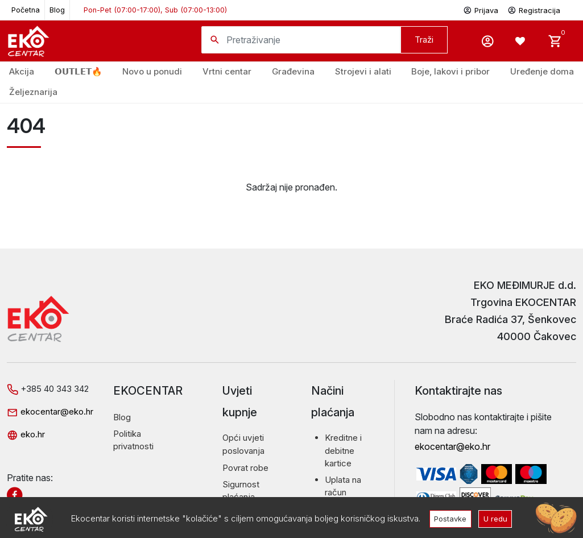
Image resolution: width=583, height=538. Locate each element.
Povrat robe (245, 467)
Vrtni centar (226, 71)
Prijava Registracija (511, 9)
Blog (57, 10)
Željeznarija (33, 91)
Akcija (21, 71)
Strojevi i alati (363, 71)
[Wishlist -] (521, 41)
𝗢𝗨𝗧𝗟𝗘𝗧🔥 (78, 71)
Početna (25, 10)
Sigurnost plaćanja (240, 491)
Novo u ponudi (152, 71)
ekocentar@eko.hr (50, 411)
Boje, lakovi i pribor (450, 71)
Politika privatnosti (133, 440)
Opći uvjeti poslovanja (243, 444)
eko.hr (26, 434)
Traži (424, 39)
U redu (496, 518)
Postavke (450, 518)
